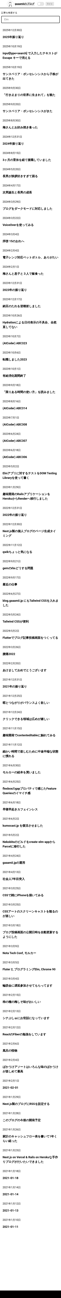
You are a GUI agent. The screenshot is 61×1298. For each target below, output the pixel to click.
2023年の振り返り (15, 290)
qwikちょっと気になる (17, 552)
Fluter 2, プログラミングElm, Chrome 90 (29, 969)
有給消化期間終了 (14, 375)
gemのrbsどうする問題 (18, 568)
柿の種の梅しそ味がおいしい (22, 1001)
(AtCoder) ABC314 (15, 408)
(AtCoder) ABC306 (15, 457)
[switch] (40, 4)
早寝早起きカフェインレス (20, 809)
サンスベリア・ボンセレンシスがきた (27, 111)
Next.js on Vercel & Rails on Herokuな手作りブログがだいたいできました (30, 1159)
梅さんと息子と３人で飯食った (23, 273)
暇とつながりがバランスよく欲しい (26, 702)
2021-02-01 (10, 1087)
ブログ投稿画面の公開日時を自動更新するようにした (30, 934)
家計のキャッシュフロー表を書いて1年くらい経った (30, 1139)
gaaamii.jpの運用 (14, 862)
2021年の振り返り (15, 686)
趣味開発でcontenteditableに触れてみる (29, 735)
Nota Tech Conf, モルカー (19, 953)
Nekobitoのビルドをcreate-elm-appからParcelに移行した (29, 844)
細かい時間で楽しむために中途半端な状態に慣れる (30, 754)
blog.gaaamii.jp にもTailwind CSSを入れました (30, 603)
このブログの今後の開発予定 (22, 1120)
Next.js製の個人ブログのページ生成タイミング (29, 533)
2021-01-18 (10, 1178)
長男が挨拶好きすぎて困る (20, 176)
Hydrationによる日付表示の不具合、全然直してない (29, 325)
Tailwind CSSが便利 (16, 621)
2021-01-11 (10, 1226)
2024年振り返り (13, 143)
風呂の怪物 (10, 1050)
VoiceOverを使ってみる (18, 225)
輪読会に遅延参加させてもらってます (27, 985)
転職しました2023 (15, 359)
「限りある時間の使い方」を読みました (29, 392)
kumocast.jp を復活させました (23, 825)
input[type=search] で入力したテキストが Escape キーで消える (30, 55)
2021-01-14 (10, 1194)
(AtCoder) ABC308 (15, 424)
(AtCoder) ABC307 (15, 440)
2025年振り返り (13, 37)
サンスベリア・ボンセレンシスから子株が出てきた (30, 76)
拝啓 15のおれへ (13, 241)
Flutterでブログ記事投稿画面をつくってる (30, 637)
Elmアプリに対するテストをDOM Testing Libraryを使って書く (30, 475)
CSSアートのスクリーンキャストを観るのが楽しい (30, 914)
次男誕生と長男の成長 (17, 192)
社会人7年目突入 (14, 879)
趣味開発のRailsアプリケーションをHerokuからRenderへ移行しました (26, 496)
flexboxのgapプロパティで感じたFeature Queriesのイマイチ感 (29, 791)
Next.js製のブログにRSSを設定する (26, 1104)
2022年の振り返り (15, 515)
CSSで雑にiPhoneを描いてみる (23, 895)
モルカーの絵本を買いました (22, 772)
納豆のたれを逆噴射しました (22, 306)
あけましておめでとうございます (25, 670)
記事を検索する (9, 12)
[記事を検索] (30, 19)
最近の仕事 (10, 584)
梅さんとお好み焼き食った (20, 127)
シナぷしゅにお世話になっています (26, 1018)
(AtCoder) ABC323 (15, 343)
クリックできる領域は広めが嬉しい (26, 719)
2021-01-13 (10, 1210)
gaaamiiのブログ (20, 4)
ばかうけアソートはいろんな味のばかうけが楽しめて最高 (30, 1069)
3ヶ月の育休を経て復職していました (27, 160)
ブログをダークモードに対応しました (27, 208)
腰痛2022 (9, 654)
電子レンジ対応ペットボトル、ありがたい (30, 257)
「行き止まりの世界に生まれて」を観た (29, 95)
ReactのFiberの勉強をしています (24, 1034)
